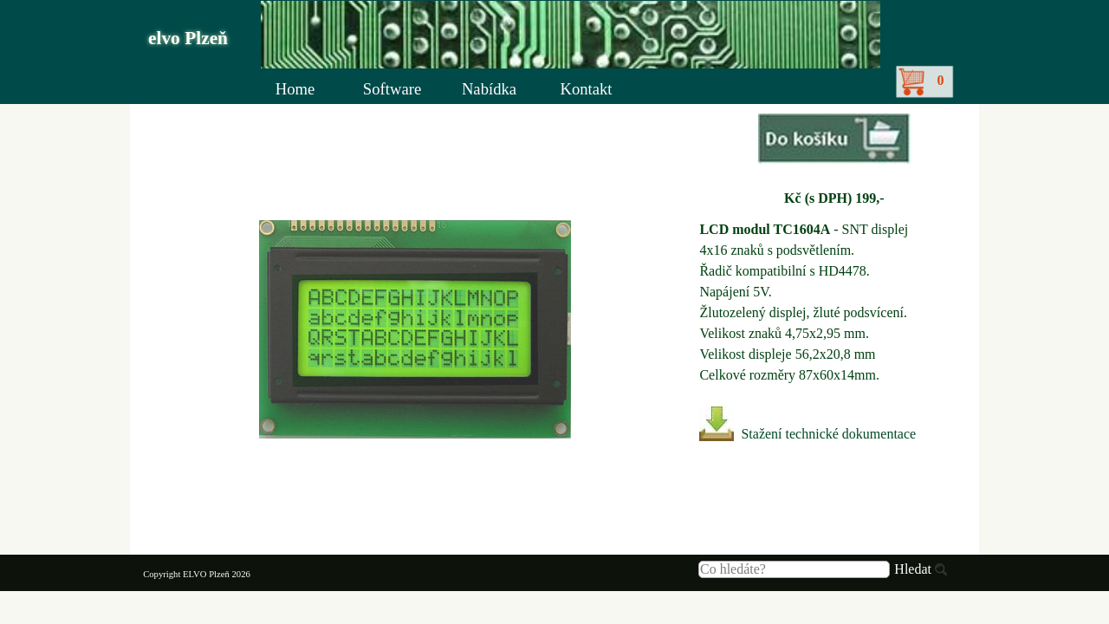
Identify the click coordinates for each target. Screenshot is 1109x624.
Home (295, 89)
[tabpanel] (834, 161)
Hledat (912, 569)
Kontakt (586, 89)
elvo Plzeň (188, 38)
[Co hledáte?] (794, 569)
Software (392, 89)
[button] (834, 140)
